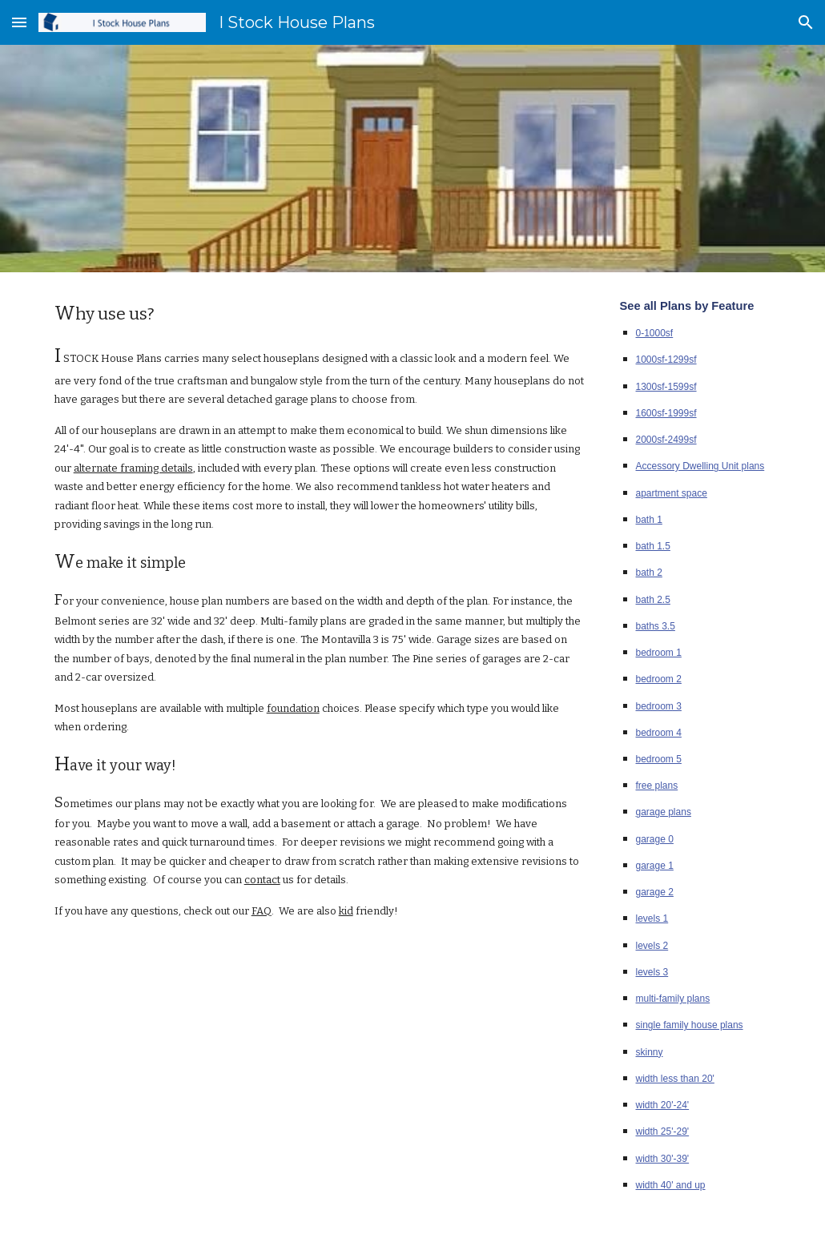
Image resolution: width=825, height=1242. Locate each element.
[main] (319, 608)
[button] (19, 22)
